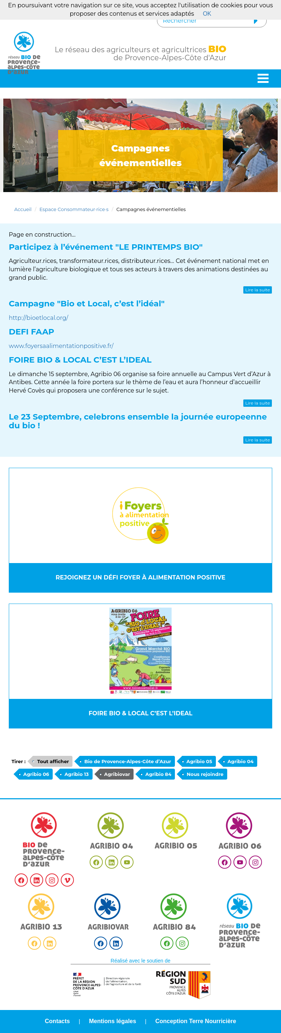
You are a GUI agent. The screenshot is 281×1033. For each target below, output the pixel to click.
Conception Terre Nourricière (195, 1021)
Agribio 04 (241, 761)
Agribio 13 (76, 774)
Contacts (57, 1021)
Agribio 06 (36, 774)
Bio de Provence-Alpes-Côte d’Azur (127, 761)
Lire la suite (257, 289)
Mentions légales (112, 1021)
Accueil (22, 209)
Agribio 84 (158, 774)
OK (207, 14)
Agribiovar (117, 774)
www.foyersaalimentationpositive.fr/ (61, 346)
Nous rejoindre (205, 774)
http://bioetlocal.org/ (38, 317)
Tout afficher (53, 761)
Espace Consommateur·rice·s (74, 209)
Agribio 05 (199, 761)
